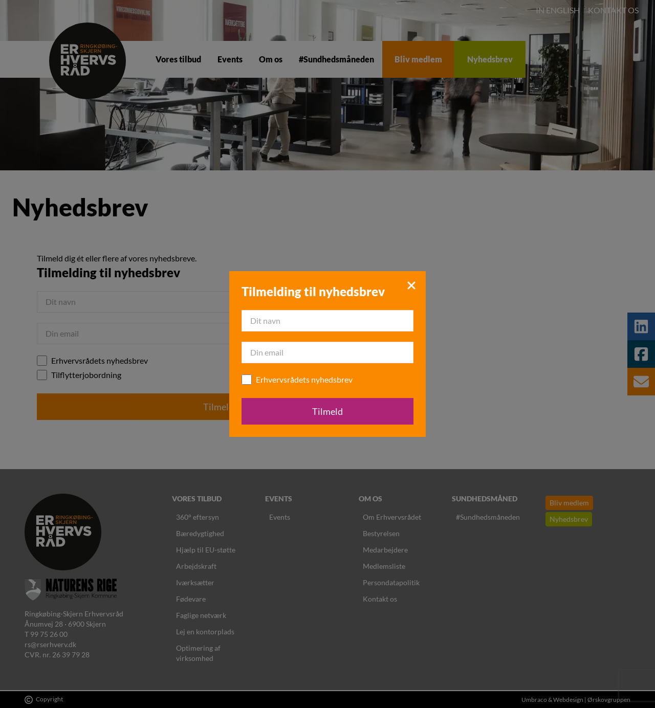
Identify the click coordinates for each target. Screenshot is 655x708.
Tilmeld (327, 411)
